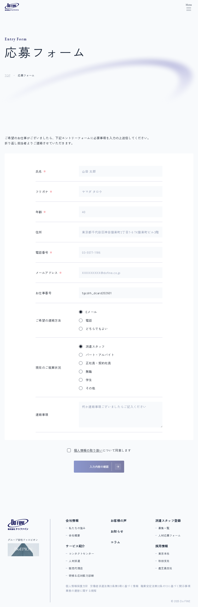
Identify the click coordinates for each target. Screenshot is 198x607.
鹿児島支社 (165, 568)
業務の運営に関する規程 (81, 590)
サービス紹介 (75, 546)
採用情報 (161, 546)
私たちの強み (77, 528)
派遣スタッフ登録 (168, 520)
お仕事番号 (43, 292)
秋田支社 (164, 561)
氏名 (41, 171)
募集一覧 (164, 528)
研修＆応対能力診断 (81, 575)
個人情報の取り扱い (88, 450)
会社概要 (74, 535)
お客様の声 (118, 520)
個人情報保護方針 (77, 586)
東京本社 (164, 553)
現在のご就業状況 (48, 367)
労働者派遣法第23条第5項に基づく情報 (114, 586)
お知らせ (117, 531)
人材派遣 (74, 561)
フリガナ (44, 191)
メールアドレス (49, 273)
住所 (39, 232)
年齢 (41, 212)
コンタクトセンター (81, 553)
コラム (115, 542)
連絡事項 (42, 414)
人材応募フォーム (169, 535)
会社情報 (72, 520)
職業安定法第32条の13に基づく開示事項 (165, 586)
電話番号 (44, 252)
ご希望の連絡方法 (48, 320)
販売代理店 (76, 568)
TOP (7, 75)
